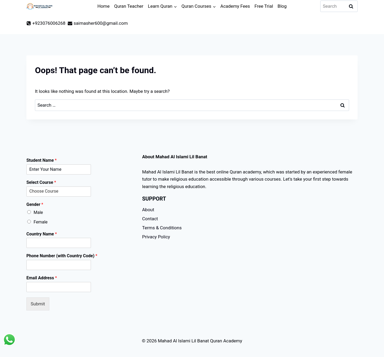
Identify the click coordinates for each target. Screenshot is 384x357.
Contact (150, 218)
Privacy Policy (156, 236)
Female (40, 222)
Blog (282, 6)
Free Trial (263, 6)
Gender (34, 204)
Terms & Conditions (162, 227)
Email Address (41, 277)
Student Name (41, 160)
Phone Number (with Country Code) (61, 255)
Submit (38, 303)
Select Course (41, 182)
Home (103, 6)
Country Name (41, 233)
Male (38, 212)
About (148, 209)
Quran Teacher (128, 6)
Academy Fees (235, 6)
